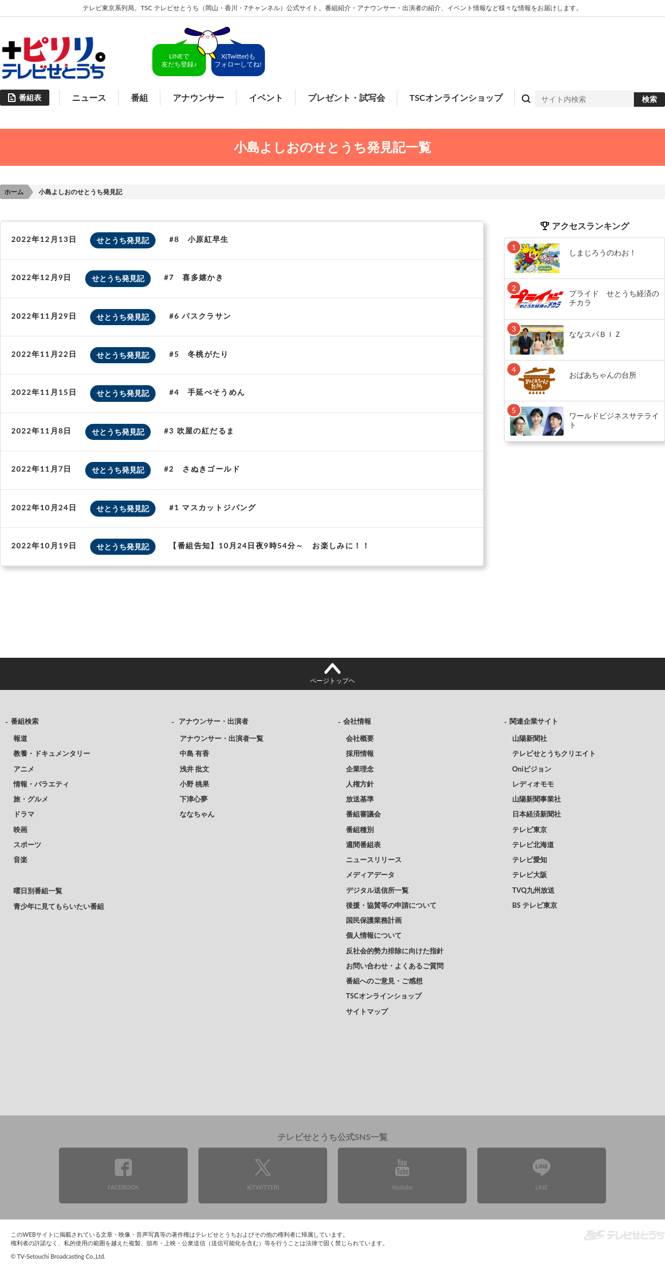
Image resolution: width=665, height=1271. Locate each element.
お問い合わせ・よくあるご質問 (395, 965)
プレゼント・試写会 (346, 97)
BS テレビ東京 (534, 905)
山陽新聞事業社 (536, 799)
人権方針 (360, 784)
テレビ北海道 (533, 844)
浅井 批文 (194, 769)
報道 (20, 738)
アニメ (23, 769)
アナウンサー (198, 97)
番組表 (30, 97)
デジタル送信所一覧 (377, 890)
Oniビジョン (531, 769)
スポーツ (27, 844)
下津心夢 (194, 799)
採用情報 (360, 753)
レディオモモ (533, 784)
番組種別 (360, 829)
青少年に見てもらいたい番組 (58, 906)
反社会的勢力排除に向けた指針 (395, 950)
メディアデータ (370, 874)
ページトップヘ (332, 681)
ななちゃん (197, 814)
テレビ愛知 (529, 859)
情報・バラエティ (41, 784)
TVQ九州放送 (533, 890)
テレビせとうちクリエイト (554, 753)
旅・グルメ (30, 799)
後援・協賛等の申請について (391, 905)
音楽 (20, 859)
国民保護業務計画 (374, 920)
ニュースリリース (374, 859)
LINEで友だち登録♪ (179, 60)
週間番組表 (363, 844)
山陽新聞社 (529, 738)
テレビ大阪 (529, 874)
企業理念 (360, 769)
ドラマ (23, 814)
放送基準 (360, 799)
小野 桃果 (194, 784)
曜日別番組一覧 (37, 890)
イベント (266, 97)
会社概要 (360, 738)
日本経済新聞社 (536, 814)
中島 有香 (194, 753)
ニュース (89, 97)
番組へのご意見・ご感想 (384, 980)
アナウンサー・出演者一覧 (221, 738)
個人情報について (374, 935)
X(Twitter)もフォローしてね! (238, 60)
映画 (20, 829)
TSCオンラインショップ (456, 97)
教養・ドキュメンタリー (51, 753)
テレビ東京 (529, 829)
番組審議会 (363, 814)
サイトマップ (367, 1011)
